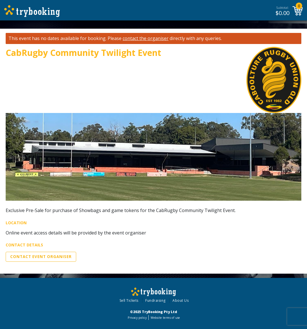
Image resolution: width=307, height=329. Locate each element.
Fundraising (155, 300)
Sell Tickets (129, 300)
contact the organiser (146, 38)
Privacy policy (137, 318)
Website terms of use (165, 318)
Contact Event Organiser (41, 256)
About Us (180, 300)
